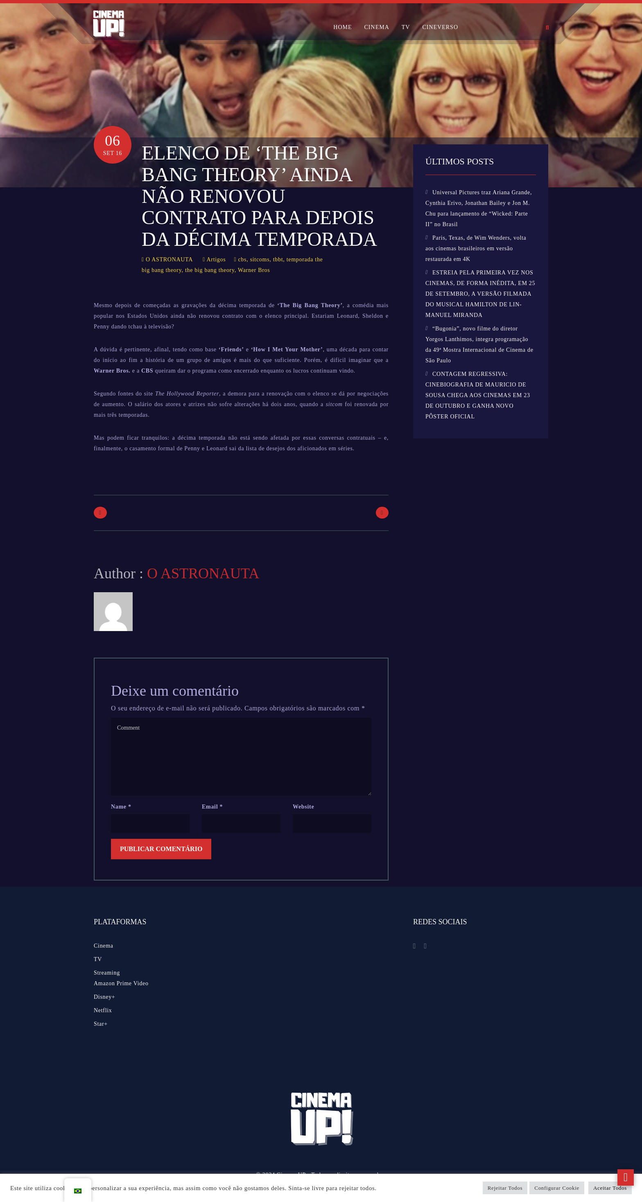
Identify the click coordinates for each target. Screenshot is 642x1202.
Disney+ (104, 997)
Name (121, 807)
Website (303, 807)
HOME (342, 27)
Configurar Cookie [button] (556, 1188)
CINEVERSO (440, 27)
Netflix (103, 1010)
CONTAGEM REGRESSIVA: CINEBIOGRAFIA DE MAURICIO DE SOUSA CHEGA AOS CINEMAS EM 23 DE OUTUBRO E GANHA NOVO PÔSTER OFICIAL (477, 395)
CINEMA (376, 27)
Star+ (101, 1024)
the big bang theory (210, 270)
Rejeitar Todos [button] (505, 1188)
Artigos (216, 259)
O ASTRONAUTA (169, 259)
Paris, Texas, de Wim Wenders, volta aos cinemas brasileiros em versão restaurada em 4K (476, 248)
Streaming (107, 973)
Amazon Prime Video (121, 983)
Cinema (103, 946)
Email (212, 807)
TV (406, 27)
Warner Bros (254, 270)
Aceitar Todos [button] (610, 1188)
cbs (242, 259)
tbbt (278, 259)
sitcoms (260, 259)
